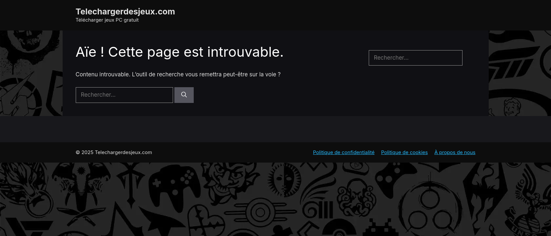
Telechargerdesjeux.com (125, 11)
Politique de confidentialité (344, 152)
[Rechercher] (184, 95)
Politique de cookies (404, 152)
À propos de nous (454, 152)
